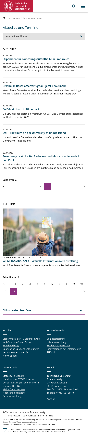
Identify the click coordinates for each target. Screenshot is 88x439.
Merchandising (11, 345)
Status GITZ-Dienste (13, 375)
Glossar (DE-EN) (11, 386)
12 (13, 291)
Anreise (51, 399)
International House (16, 36)
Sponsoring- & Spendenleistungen (21, 348)
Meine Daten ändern (14, 389)
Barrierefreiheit (46, 415)
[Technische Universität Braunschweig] (4, 18)
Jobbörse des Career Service (18, 342)
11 (6, 291)
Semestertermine (56, 338)
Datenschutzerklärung (46, 424)
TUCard (51, 352)
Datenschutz (29, 415)
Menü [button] (83, 6)
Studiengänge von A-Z (58, 345)
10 (81, 283)
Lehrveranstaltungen (58, 342)
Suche (74, 6)
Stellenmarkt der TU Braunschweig (21, 338)
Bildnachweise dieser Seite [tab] (17, 310)
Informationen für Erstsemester (64, 348)
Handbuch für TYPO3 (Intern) (18, 379)
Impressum (14, 415)
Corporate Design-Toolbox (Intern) (21, 382)
